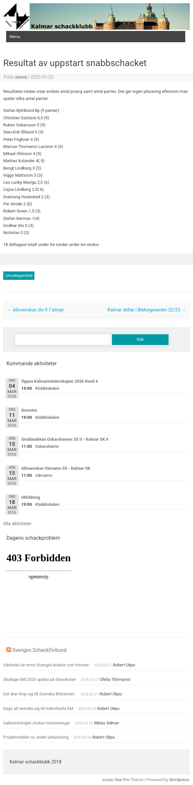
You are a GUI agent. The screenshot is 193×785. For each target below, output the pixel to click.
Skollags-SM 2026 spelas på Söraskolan (39, 679)
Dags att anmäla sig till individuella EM (38, 708)
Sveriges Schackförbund (39, 650)
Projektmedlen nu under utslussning (36, 737)
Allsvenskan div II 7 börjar (35, 309)
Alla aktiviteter (17, 523)
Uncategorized (18, 275)
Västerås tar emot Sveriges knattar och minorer (46, 664)
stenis (21, 77)
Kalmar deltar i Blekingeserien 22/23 (146, 309)
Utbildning (30, 497)
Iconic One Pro (115, 779)
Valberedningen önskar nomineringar (36, 723)
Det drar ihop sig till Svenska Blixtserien (39, 694)
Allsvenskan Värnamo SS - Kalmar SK (55, 468)
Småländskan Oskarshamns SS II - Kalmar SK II (64, 439)
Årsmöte (29, 410)
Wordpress (179, 779)
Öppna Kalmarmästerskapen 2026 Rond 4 (59, 381)
